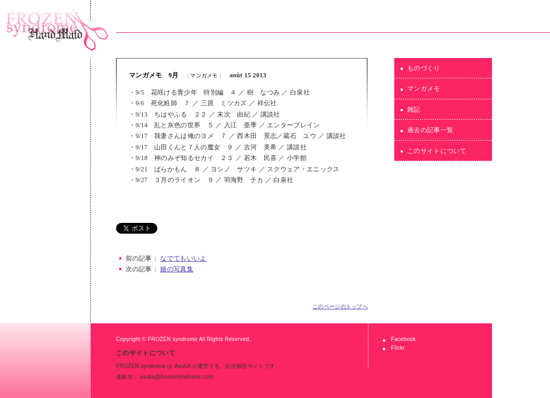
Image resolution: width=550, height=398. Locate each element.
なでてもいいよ (183, 258)
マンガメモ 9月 (153, 75)
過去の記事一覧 (430, 130)
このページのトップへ (340, 306)
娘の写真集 (176, 269)
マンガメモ (204, 75)
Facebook (403, 339)
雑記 (414, 109)
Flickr (398, 348)
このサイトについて (437, 151)
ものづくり (423, 68)
